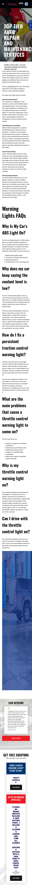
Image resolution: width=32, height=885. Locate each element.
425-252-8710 (12, 86)
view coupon (16, 787)
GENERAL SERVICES (10, 69)
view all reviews (16, 738)
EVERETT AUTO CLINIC (11, 65)
